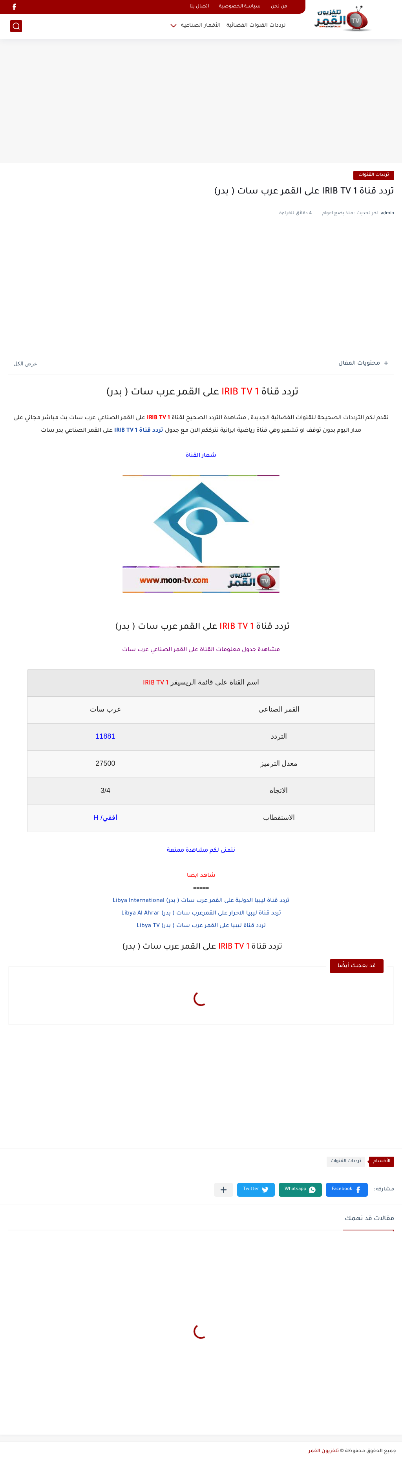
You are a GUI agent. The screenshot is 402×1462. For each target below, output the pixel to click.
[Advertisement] (201, 102)
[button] (347, 1190)
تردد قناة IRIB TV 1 (138, 431)
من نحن (279, 6)
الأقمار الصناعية (201, 26)
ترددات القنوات (373, 175)
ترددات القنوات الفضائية (256, 26)
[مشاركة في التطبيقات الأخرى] (223, 1190)
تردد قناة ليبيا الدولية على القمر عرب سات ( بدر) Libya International (201, 901)
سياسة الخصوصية (240, 6)
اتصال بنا (199, 6)
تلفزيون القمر (324, 1451)
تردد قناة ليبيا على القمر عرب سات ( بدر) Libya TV (201, 926)
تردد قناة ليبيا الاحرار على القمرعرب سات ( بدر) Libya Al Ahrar (201, 914)
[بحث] (16, 26)
